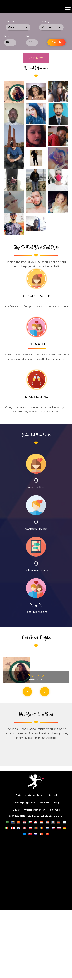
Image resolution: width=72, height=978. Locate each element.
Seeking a (45, 21)
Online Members (36, 570)
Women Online (36, 529)
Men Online (36, 487)
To (27, 36)
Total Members (36, 612)
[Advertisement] (34, 872)
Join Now (36, 58)
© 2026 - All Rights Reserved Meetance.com (36, 816)
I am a (10, 21)
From (7, 36)
